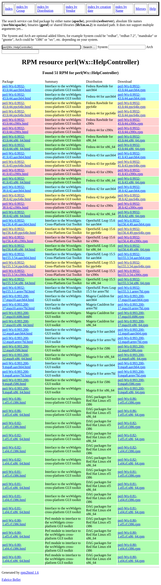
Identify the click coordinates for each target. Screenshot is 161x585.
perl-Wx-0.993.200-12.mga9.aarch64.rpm (132, 331)
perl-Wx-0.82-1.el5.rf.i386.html (14, 425)
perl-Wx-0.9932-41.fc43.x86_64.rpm (131, 180)
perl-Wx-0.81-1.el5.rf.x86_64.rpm (131, 485)
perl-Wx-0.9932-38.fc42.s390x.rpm (130, 205)
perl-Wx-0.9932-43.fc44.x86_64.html (16, 138)
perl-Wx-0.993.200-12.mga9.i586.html (15, 348)
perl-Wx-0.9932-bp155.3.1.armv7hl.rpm (133, 289)
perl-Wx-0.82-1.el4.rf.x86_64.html (16, 461)
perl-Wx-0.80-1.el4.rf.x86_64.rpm (131, 559)
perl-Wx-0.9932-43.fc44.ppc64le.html (16, 105)
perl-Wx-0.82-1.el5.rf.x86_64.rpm (131, 437)
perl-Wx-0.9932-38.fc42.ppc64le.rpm (131, 197)
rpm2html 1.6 (30, 572)
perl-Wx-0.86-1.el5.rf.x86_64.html (16, 412)
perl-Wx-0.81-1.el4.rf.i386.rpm (129, 498)
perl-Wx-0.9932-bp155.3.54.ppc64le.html (19, 264)
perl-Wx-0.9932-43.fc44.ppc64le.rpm (131, 105)
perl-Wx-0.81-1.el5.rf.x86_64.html (16, 485)
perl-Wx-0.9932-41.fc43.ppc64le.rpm (131, 163)
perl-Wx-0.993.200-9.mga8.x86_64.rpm (131, 390)
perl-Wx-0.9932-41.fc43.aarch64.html (16, 155)
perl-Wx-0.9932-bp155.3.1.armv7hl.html (18, 289)
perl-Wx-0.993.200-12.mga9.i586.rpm (131, 348)
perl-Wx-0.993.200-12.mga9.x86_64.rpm (132, 356)
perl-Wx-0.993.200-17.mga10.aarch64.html (18, 298)
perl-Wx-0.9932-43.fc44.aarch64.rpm (131, 88)
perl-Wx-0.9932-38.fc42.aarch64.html (16, 188)
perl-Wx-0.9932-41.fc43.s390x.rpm (130, 172)
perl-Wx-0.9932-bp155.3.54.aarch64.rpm (134, 256)
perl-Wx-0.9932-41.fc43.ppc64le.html (16, 163)
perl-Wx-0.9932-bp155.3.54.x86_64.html (18, 281)
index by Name (121, 8)
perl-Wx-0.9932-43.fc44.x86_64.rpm (131, 138)
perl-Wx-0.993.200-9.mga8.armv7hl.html (16, 373)
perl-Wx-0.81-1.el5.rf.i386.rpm (129, 473)
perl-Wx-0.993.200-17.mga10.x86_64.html (18, 323)
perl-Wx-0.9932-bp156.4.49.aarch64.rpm (134, 222)
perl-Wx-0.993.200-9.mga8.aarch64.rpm (131, 365)
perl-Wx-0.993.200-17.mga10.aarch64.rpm (133, 298)
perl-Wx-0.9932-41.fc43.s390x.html (15, 172)
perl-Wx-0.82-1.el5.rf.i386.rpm (129, 425)
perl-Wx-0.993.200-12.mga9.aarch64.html (17, 331)
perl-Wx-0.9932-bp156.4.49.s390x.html (17, 239)
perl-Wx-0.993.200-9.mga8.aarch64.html (16, 365)
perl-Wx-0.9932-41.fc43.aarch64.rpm (131, 155)
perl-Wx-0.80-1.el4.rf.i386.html (14, 546)
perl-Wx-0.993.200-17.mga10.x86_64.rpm (133, 323)
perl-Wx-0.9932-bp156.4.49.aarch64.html (19, 222)
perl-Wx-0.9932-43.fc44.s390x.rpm (130, 121)
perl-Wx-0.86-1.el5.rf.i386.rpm (129, 400)
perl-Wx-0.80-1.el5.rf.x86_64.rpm (131, 534)
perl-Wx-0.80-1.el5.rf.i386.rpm (129, 522)
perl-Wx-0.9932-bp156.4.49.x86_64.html (18, 247)
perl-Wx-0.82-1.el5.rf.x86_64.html (16, 437)
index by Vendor (71, 8)
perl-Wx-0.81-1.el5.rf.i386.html (14, 473)
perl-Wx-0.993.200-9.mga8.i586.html (15, 382)
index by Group (22, 8)
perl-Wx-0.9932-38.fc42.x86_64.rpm (131, 214)
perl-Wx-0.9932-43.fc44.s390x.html (15, 121)
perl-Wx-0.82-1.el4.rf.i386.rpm (129, 449)
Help (152, 8)
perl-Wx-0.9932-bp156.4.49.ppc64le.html (19, 230)
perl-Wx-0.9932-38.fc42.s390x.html (15, 205)
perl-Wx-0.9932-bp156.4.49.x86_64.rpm (134, 247)
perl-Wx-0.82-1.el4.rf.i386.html (14, 449)
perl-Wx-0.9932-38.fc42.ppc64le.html (16, 197)
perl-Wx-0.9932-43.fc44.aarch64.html (16, 88)
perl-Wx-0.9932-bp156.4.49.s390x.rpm (133, 239)
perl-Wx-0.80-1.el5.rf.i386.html (14, 522)
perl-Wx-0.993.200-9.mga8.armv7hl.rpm (132, 373)
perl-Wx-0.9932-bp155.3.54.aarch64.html (19, 256)
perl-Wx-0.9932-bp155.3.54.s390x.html (17, 272)
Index (9, 8)
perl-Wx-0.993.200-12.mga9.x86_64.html (17, 356)
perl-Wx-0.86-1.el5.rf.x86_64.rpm (131, 412)
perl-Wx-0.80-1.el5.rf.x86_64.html (16, 534)
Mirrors (141, 8)
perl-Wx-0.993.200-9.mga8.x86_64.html (16, 390)
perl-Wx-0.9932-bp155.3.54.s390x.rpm (133, 272)
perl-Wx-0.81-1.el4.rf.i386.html (14, 498)
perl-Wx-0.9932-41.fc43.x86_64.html (16, 180)
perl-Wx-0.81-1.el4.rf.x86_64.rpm (131, 510)
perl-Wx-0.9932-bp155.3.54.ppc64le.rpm (134, 264)
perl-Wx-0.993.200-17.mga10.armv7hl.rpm (133, 306)
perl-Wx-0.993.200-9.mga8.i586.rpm (131, 382)
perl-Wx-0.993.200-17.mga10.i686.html (15, 314)
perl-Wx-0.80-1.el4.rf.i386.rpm (129, 546)
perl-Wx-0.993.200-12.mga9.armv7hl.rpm (133, 340)
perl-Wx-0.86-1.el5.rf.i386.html (14, 400)
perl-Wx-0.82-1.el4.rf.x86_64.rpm (131, 461)
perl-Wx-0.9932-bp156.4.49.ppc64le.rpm (134, 230)
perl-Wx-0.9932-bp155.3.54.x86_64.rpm (134, 281)
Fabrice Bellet (11, 579)
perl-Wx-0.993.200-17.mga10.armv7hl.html (18, 306)
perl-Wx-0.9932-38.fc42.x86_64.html (16, 214)
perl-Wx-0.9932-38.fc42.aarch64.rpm (131, 188)
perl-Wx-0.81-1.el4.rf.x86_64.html (16, 510)
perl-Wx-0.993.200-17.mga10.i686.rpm (131, 314)
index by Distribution (45, 8)
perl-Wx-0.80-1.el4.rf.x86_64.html (16, 559)
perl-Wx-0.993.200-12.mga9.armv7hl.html (17, 340)
